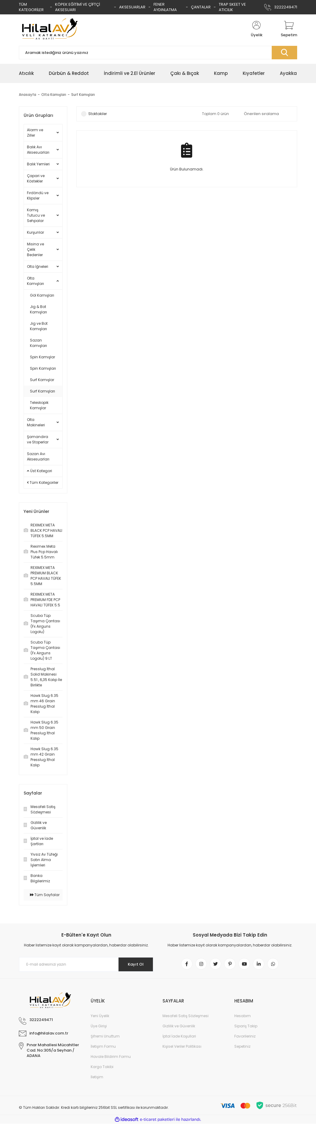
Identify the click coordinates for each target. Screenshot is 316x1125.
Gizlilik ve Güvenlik (178, 1027)
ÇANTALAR (201, 7)
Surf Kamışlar (42, 379)
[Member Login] (256, 29)
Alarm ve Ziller (35, 132)
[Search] (158, 52)
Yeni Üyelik (100, 1017)
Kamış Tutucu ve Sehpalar (36, 215)
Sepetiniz (242, 1047)
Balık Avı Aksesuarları (38, 149)
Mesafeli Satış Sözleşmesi (185, 1017)
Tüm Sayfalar (45, 894)
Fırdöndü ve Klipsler (37, 195)
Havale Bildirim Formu (111, 1057)
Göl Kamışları (42, 295)
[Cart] (289, 29)
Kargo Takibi (102, 1067)
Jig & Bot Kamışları (38, 309)
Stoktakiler (97, 113)
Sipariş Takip (245, 1027)
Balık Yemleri (38, 164)
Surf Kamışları (84, 94)
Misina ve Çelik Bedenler (35, 249)
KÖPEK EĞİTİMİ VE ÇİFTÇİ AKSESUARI (77, 7)
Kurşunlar (35, 232)
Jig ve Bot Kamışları (39, 326)
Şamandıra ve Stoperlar (37, 439)
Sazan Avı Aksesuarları (38, 456)
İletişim (97, 1078)
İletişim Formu (103, 1047)
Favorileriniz (245, 1037)
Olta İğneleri (37, 266)
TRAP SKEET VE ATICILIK (232, 7)
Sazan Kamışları (38, 343)
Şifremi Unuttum (105, 1037)
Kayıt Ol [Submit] (133, 964)
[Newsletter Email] (86, 964)
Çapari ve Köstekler (36, 178)
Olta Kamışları (35, 281)
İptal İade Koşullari (179, 1037)
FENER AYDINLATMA (165, 7)
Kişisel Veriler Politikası (181, 1047)
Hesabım (242, 1017)
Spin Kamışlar (42, 357)
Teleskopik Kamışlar (39, 405)
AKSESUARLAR (132, 7)
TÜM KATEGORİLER (31, 7)
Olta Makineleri (36, 422)
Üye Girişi (99, 1027)
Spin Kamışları (43, 368)
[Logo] (49, 29)
